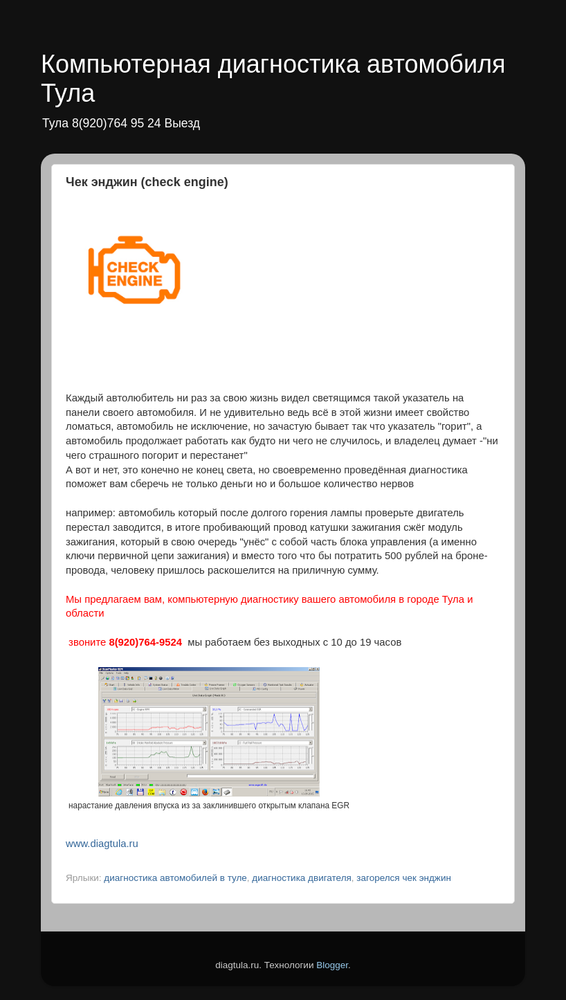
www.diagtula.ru (102, 843)
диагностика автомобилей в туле (175, 878)
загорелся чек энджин (403, 878)
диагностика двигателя (301, 878)
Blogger (332, 965)
